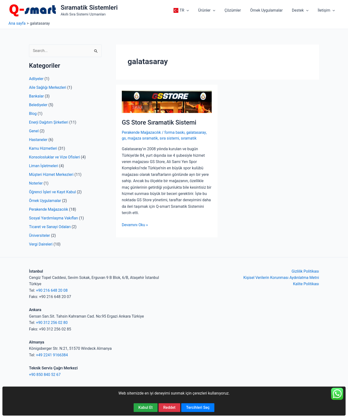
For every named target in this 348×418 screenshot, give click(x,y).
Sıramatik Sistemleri (89, 7)
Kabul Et (145, 407)
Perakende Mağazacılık (49, 209)
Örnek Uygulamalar (45, 200)
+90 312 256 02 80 (52, 322)
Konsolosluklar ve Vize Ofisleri (55, 157)
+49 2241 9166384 (52, 355)
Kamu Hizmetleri (43, 148)
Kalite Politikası (306, 284)
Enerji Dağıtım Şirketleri (49, 122)
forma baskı (175, 132)
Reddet (169, 407)
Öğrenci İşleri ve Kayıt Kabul (53, 192)
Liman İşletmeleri (43, 166)
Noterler (36, 183)
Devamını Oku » (135, 225)
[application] (194, 10)
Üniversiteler (39, 235)
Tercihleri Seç (198, 407)
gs (124, 138)
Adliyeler (36, 78)
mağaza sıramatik (143, 138)
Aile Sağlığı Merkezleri (48, 87)
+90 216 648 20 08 (52, 290)
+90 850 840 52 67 (45, 374)
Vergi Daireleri (41, 244)
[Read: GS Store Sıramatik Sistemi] (167, 101)
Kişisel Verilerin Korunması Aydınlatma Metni (280, 277)
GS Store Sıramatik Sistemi (159, 122)
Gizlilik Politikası (305, 271)
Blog (33, 113)
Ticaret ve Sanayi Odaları (50, 226)
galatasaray (197, 132)
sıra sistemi (170, 138)
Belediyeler (38, 105)
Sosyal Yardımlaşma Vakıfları (54, 218)
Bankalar (36, 96)
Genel (34, 131)
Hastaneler (38, 139)
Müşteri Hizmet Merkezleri (51, 174)
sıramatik (190, 138)
